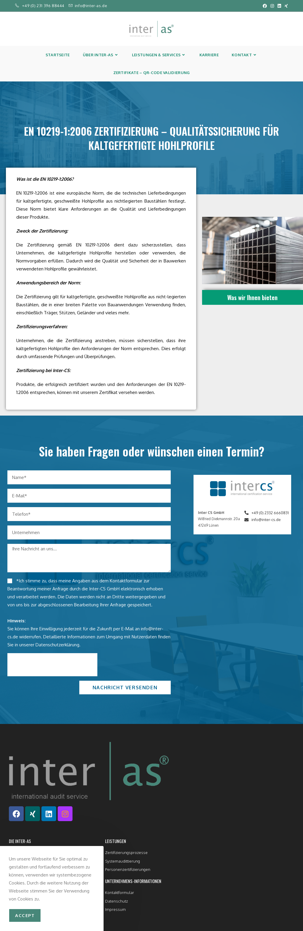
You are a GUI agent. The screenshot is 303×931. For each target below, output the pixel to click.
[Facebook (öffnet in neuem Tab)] (265, 6)
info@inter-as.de (91, 5)
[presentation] (52, 664)
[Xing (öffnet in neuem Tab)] (285, 6)
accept (25, 915)
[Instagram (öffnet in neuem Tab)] (272, 6)
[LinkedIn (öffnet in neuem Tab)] (279, 6)
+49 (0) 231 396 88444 (43, 5)
